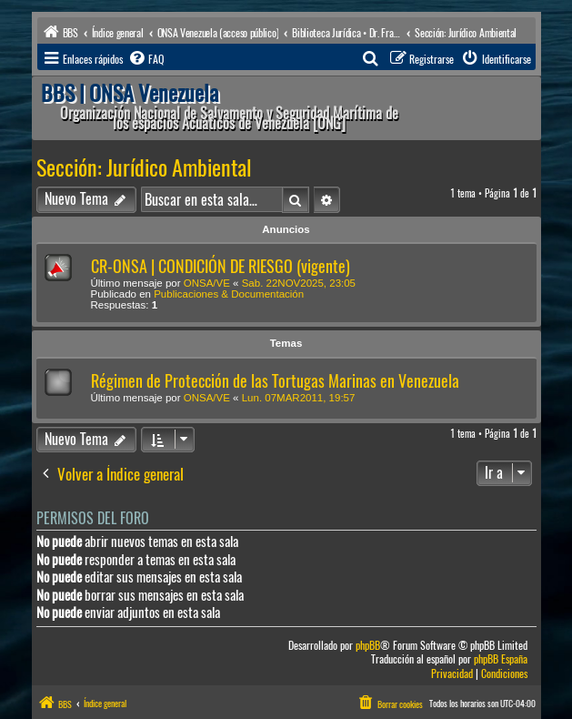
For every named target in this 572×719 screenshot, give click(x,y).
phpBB (368, 646)
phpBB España (500, 659)
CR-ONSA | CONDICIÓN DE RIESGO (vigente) (220, 266)
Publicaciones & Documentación (229, 294)
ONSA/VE (207, 283)
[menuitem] (145, 59)
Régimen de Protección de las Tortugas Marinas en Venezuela (275, 381)
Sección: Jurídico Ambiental (144, 167)
